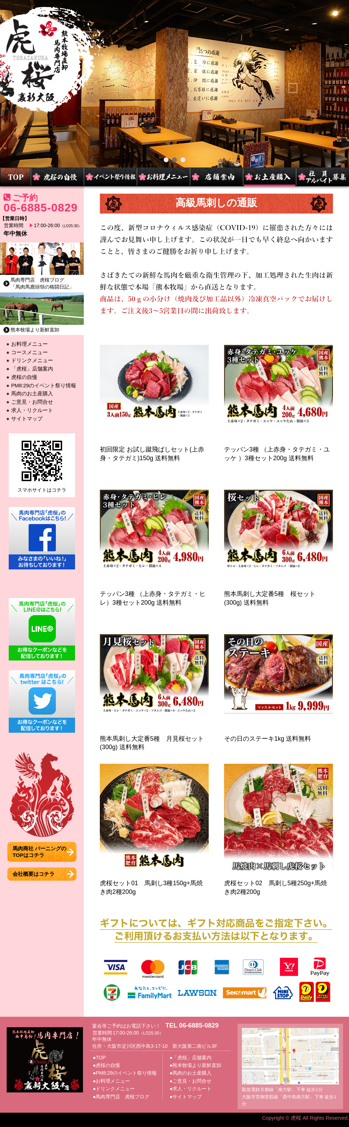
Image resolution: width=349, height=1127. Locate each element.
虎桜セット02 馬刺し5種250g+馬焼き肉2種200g (278, 883)
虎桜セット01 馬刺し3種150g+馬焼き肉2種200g (154, 883)
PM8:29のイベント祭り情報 (43, 385)
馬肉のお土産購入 (32, 393)
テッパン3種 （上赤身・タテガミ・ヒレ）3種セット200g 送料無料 (154, 594)
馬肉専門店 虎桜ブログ (122, 1096)
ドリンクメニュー (32, 360)
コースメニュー (29, 352)
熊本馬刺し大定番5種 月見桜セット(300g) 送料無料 (154, 738)
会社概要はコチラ (33, 874)
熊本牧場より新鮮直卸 (34, 330)
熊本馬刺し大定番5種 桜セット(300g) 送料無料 (278, 594)
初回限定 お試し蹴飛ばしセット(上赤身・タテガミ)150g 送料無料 (154, 449)
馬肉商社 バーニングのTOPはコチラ (39, 851)
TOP (101, 1057)
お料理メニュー (29, 344)
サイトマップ (27, 418)
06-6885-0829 (40, 207)
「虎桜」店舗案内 (32, 369)
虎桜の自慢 (24, 377)
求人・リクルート (32, 410)
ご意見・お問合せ (32, 402)
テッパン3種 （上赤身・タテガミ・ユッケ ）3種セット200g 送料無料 (278, 449)
